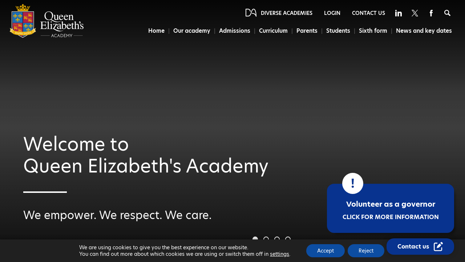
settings (279, 254)
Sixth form (373, 31)
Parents (307, 31)
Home (156, 31)
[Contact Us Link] (420, 246)
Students (338, 31)
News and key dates (424, 31)
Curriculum (273, 31)
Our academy (191, 31)
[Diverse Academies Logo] (46, 36)
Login (332, 13)
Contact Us (368, 13)
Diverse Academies (286, 13)
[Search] (447, 13)
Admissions (234, 31)
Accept (325, 250)
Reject (366, 250)
